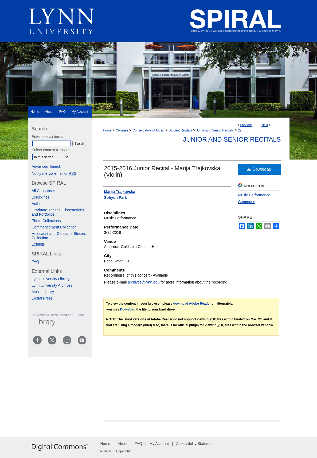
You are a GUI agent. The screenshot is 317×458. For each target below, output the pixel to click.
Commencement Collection (54, 227)
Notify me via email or (54, 173)
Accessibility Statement (195, 443)
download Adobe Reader (192, 303)
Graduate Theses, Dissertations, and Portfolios (58, 212)
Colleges (122, 130)
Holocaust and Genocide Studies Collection (59, 235)
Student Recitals (180, 130)
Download (259, 169)
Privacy (105, 451)
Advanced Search (46, 166)
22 (239, 130)
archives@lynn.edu (143, 282)
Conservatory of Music (148, 130)
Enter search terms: (48, 136)
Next (264, 125)
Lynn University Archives (52, 285)
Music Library (43, 292)
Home (107, 130)
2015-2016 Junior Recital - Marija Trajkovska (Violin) (162, 171)
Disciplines (41, 197)
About (122, 443)
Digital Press (42, 298)
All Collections (43, 191)
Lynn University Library (51, 279)
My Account (159, 443)
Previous (246, 125)
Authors (38, 203)
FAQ (35, 261)
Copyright (123, 451)
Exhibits (38, 244)
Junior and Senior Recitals (215, 130)
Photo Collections (46, 221)
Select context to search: (52, 150)
